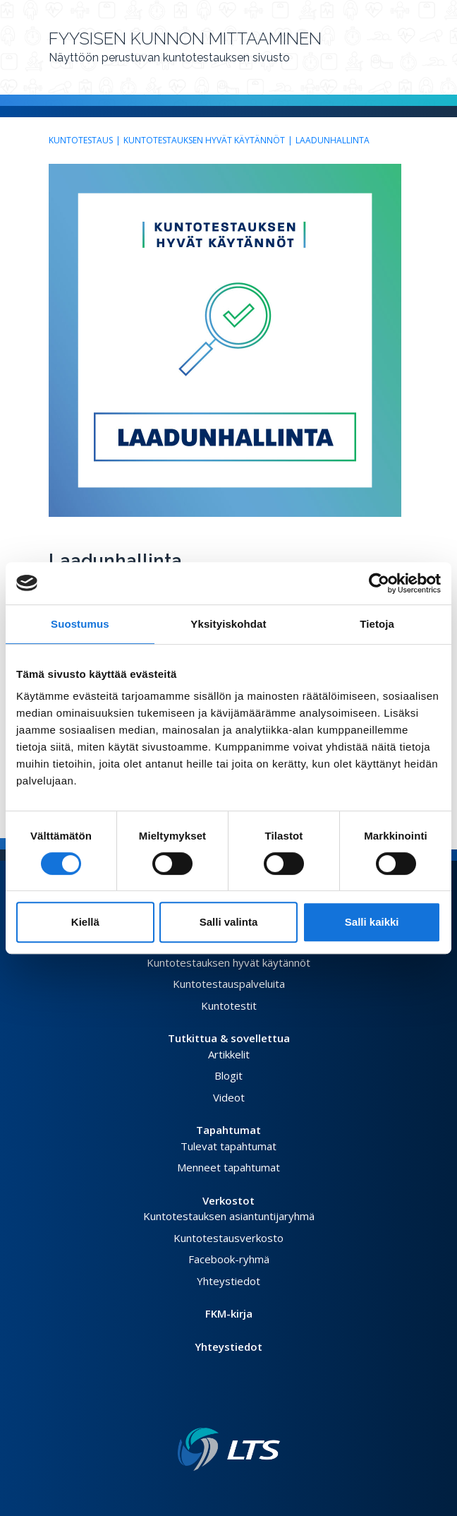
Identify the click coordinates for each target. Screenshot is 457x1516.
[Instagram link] (234, 1405)
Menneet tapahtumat (228, 1167)
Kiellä (85, 922)
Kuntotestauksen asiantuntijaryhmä (229, 1216)
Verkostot (228, 1200)
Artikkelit (229, 1054)
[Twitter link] (222, 1405)
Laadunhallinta (332, 140)
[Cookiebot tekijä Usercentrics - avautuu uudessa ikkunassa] (379, 583)
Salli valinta (229, 922)
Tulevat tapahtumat (228, 1146)
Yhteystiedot (228, 1281)
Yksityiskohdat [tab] (228, 624)
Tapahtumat (228, 1130)
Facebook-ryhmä (228, 1259)
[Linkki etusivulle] (229, 1449)
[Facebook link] (211, 1405)
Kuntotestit (229, 1005)
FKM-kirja (228, 1313)
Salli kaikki (372, 922)
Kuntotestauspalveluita (229, 984)
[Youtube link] (245, 1405)
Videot (229, 1097)
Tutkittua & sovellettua (229, 1038)
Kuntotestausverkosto (228, 1238)
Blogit (228, 1075)
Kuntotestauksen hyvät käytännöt (204, 140)
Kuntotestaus (81, 140)
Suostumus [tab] (80, 624)
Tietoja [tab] (377, 624)
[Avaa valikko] (404, 53)
